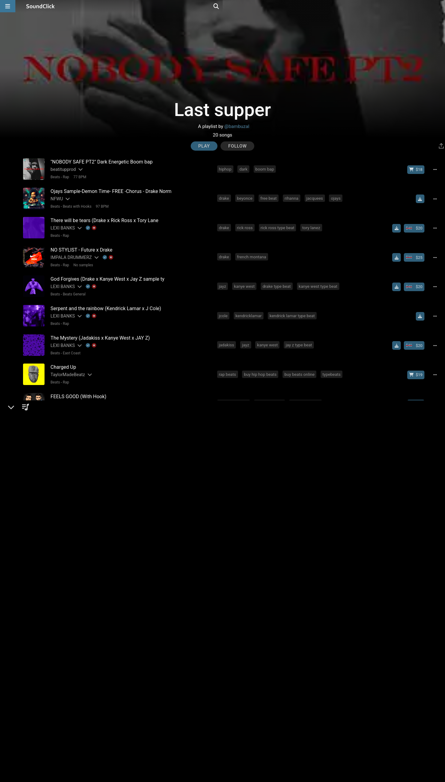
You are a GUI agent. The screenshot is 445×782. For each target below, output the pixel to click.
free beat (269, 196)
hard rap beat (299, 587)
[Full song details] (437, 169)
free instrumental (281, 475)
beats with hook (234, 392)
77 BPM (78, 177)
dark (244, 168)
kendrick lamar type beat (293, 308)
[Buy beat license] (418, 169)
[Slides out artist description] (79, 169)
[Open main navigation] (7, 6)
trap (241, 671)
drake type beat (278, 280)
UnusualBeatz (62, 504)
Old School (70, 456)
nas (223, 420)
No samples (82, 260)
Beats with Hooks (75, 204)
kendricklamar (250, 308)
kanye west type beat (319, 280)
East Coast (70, 344)
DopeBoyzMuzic (65, 392)
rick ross (246, 224)
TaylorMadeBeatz (66, 364)
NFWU (55, 197)
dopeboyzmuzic (306, 392)
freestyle (228, 699)
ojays (337, 196)
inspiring (326, 420)
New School (71, 623)
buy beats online (301, 364)
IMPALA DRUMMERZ (69, 253)
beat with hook (270, 392)
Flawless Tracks (65, 532)
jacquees (315, 196)
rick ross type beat (278, 224)
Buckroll (57, 699)
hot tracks (327, 531)
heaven (226, 475)
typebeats (333, 364)
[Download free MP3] (422, 197)
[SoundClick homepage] (40, 6)
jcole (224, 308)
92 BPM (78, 707)
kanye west (245, 280)
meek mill (229, 615)
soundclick (230, 531)
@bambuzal (236, 126)
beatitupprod (61, 169)
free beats (300, 531)
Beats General (72, 288)
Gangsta (68, 428)
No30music (60, 671)
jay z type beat (300, 336)
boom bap (265, 168)
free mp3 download (265, 531)
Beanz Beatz (61, 476)
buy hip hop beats (261, 364)
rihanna (293, 196)
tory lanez (312, 224)
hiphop (226, 168)
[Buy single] (419, 504)
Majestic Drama (64, 615)
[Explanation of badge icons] (90, 225)
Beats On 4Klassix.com (72, 420)
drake (225, 196)
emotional (244, 420)
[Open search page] (439, 6)
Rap (64, 177)
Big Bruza (58, 643)
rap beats (228, 364)
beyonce (245, 196)
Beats (54, 177)
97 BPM (100, 204)
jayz (223, 280)
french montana (252, 252)
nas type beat (266, 587)
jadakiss (227, 336)
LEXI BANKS (61, 225)
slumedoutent (232, 643)
